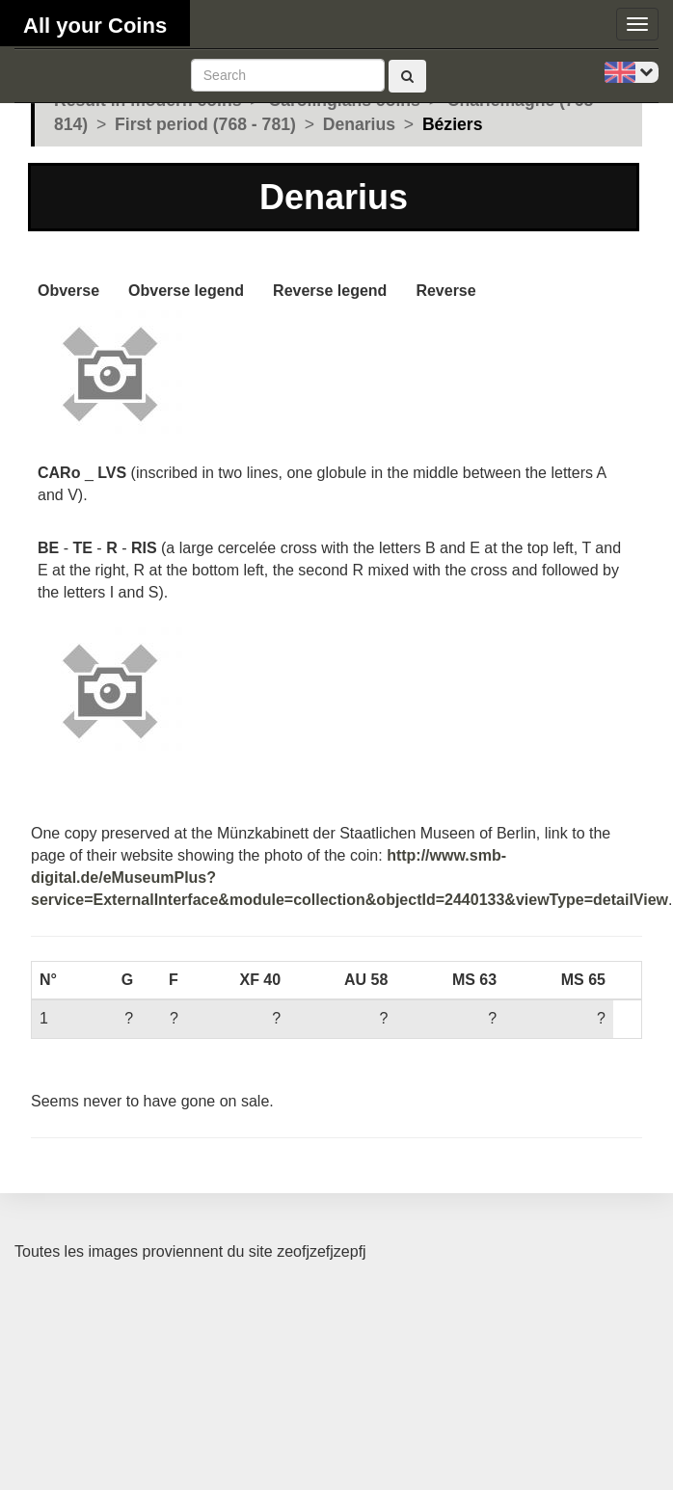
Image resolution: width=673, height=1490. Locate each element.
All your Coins (95, 25)
